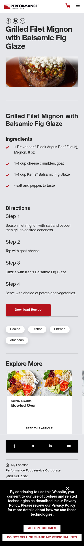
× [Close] (67, 488)
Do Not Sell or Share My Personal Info (42, 537)
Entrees (59, 329)
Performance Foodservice (21, 7)
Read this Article (39, 428)
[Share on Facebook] (8, 21)
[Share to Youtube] (69, 446)
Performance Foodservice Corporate (33, 470)
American (17, 340)
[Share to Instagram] (32, 446)
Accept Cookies (42, 528)
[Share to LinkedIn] (50, 446)
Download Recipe (28, 310)
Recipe (15, 329)
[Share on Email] (22, 21)
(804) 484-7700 (17, 476)
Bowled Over (23, 406)
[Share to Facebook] (14, 446)
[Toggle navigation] (78, 6)
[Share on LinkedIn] (15, 21)
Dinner (37, 329)
